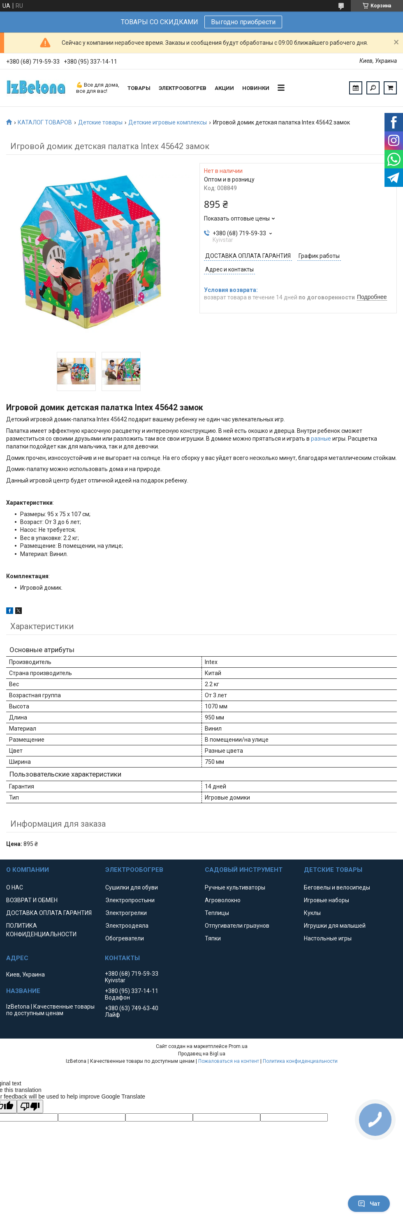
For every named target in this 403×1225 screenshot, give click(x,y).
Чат (369, 1203)
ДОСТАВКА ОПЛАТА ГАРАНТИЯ (49, 913)
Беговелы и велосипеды (337, 887)
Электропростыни (130, 900)
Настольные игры (328, 938)
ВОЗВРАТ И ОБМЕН (32, 900)
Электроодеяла (126, 925)
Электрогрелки (126, 913)
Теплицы (217, 913)
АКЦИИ (224, 88)
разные (321, 438)
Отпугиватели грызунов (237, 925)
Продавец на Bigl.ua (201, 1054)
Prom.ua (238, 1046)
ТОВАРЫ (139, 88)
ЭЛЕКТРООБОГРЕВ (182, 88)
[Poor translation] (30, 1106)
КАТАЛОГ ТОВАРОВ (45, 122)
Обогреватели (124, 938)
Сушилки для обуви (131, 887)
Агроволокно (223, 900)
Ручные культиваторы (235, 887)
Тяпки (213, 938)
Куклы (312, 913)
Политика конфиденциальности (300, 1061)
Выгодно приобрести (243, 22)
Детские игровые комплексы (167, 122)
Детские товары (100, 122)
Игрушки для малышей (335, 925)
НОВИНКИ (255, 88)
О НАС (14, 887)
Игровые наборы (326, 900)
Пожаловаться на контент (228, 1061)
